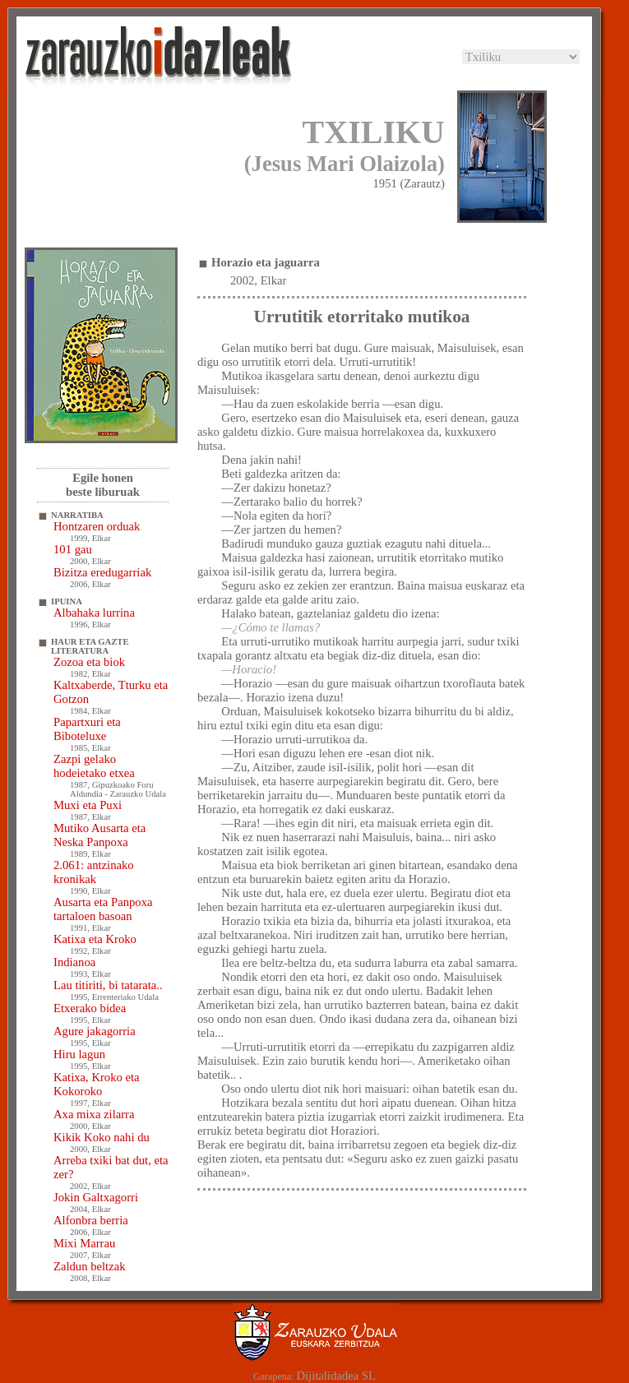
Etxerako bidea (89, 1008)
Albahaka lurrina (94, 612)
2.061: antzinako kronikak (93, 872)
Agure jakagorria (94, 1031)
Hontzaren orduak (96, 526)
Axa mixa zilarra (93, 1114)
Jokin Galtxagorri (95, 1197)
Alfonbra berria (90, 1220)
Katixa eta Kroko (94, 939)
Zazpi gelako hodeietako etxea (94, 765)
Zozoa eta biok (89, 661)
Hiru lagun (79, 1054)
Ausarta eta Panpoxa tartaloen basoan (102, 909)
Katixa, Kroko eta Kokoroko (96, 1084)
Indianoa (74, 962)
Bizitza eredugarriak (102, 572)
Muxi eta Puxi (87, 805)
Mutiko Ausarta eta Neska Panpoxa (99, 835)
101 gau (72, 549)
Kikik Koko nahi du (101, 1137)
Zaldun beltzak (89, 1266)
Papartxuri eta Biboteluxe (87, 728)
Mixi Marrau (84, 1243)
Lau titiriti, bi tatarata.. (108, 985)
